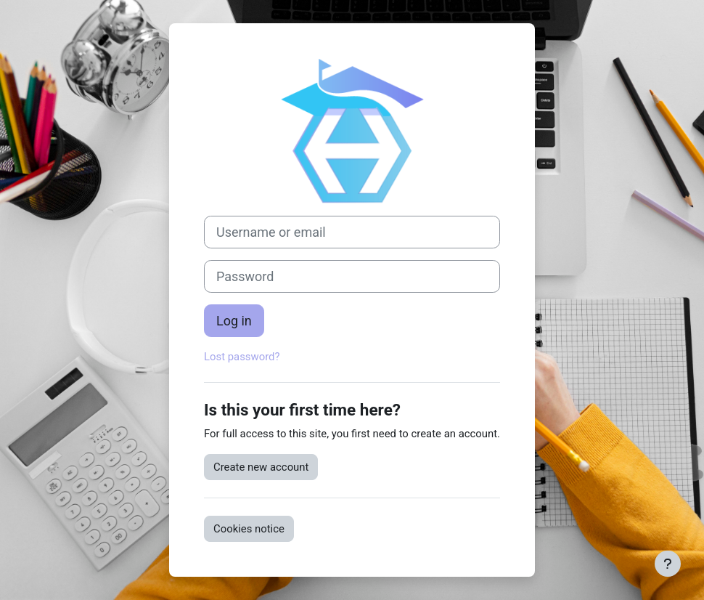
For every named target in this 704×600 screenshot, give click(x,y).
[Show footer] (668, 564)
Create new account (260, 467)
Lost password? (242, 356)
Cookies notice (249, 528)
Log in (234, 320)
